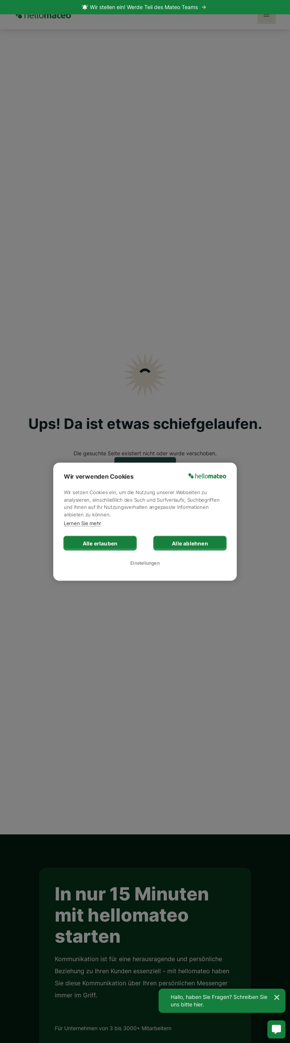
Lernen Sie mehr (82, 523)
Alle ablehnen (190, 543)
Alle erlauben (100, 543)
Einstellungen (145, 563)
